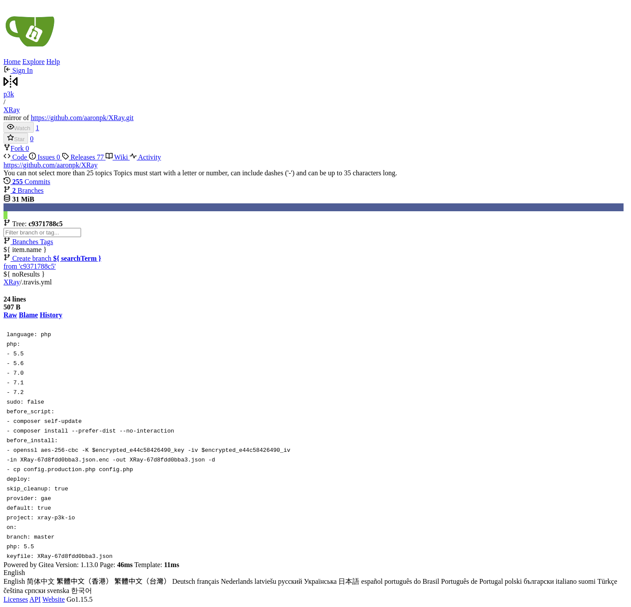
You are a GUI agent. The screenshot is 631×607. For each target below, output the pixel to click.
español (372, 581)
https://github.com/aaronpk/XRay (51, 165)
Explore (33, 61)
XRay (12, 110)
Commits (27, 181)
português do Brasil (411, 581)
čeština (13, 590)
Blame (28, 315)
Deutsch (183, 581)
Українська (320, 581)
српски (35, 590)
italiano (566, 581)
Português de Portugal (472, 581)
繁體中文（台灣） (142, 581)
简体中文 (41, 581)
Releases (84, 157)
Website (54, 599)
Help (53, 61)
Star (16, 138)
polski (513, 581)
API (35, 599)
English (14, 581)
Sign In (18, 70)
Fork (14, 148)
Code (16, 157)
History (51, 315)
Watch (18, 127)
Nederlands (237, 581)
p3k (9, 94)
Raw (10, 315)
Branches (24, 190)
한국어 (81, 590)
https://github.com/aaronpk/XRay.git (82, 117)
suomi (587, 581)
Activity (145, 157)
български (539, 581)
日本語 (348, 581)
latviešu (266, 581)
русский (290, 581)
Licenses (16, 599)
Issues (45, 157)
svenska (58, 590)
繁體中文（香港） (85, 581)
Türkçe (607, 581)
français (208, 581)
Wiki (118, 157)
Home (12, 61)
